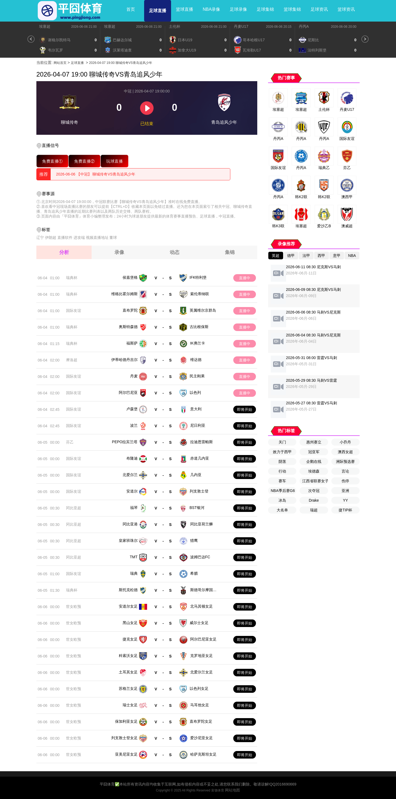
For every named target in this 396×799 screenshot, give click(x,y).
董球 (113, 237)
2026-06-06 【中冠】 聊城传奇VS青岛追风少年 (95, 174)
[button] (31, 39)
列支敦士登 (199, 491)
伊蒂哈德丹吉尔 (124, 359)
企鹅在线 (313, 461)
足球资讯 (319, 9)
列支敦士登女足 (124, 738)
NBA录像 (211, 9)
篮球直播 (184, 9)
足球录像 (238, 9)
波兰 (134, 425)
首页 (130, 9)
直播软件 (64, 237)
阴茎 (282, 461)
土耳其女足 (128, 672)
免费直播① (52, 161)
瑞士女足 (130, 705)
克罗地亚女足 (201, 655)
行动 (282, 471)
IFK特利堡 (198, 277)
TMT (134, 557)
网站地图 (232, 790)
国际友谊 (73, 310)
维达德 (196, 359)
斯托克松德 (128, 590)
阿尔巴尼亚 (128, 392)
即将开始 (244, 409)
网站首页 (60, 63)
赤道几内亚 (199, 458)
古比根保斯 (199, 327)
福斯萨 (132, 343)
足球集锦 (265, 9)
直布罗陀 (130, 310)
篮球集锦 (292, 9)
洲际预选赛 (345, 461)
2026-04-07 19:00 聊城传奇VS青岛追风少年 (120, 63)
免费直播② (84, 161)
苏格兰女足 (128, 688)
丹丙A (304, 26)
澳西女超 (345, 452)
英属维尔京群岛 (203, 310)
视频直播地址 (97, 237)
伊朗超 (50, 237)
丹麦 (134, 376)
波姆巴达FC (200, 557)
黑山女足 (130, 623)
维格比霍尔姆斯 (124, 294)
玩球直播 (114, 161)
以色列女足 (199, 688)
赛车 (282, 481)
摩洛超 (71, 360)
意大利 (196, 409)
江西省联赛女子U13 (315, 481)
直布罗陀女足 (201, 721)
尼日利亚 (197, 425)
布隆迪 (132, 458)
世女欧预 (73, 606)
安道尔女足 (128, 606)
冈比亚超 (73, 508)
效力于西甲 (282, 452)
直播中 (244, 278)
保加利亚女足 (126, 721)
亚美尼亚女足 (126, 754)
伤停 (345, 481)
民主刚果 (197, 376)
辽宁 (40, 237)
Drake (314, 500)
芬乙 (70, 442)
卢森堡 (132, 409)
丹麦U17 (241, 26)
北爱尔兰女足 (201, 672)
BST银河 (197, 507)
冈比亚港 (130, 524)
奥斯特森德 (128, 327)
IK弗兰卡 (197, 343)
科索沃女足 (128, 655)
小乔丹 (345, 442)
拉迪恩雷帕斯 (201, 442)
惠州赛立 (313, 442)
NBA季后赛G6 (283, 490)
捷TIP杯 (345, 510)
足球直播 (157, 10)
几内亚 (196, 475)
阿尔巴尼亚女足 (203, 639)
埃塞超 (44, 26)
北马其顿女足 (201, 606)
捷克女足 (130, 639)
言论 (345, 471)
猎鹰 (194, 540)
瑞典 (134, 573)
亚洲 (345, 490)
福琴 (134, 507)
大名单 (282, 510)
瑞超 (314, 510)
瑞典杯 (71, 277)
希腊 (194, 573)
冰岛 (282, 500)
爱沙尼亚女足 (201, 738)
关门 (282, 442)
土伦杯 (174, 26)
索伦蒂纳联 (199, 294)
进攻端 (79, 237)
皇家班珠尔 (128, 540)
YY (345, 500)
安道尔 (132, 491)
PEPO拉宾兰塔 (125, 442)
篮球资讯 (346, 9)
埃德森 (313, 471)
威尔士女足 (199, 623)
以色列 (195, 392)
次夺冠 (313, 490)
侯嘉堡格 (130, 277)
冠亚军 (313, 452)
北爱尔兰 (130, 475)
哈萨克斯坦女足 (203, 754)
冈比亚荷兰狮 (201, 524)
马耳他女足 (199, 705)
